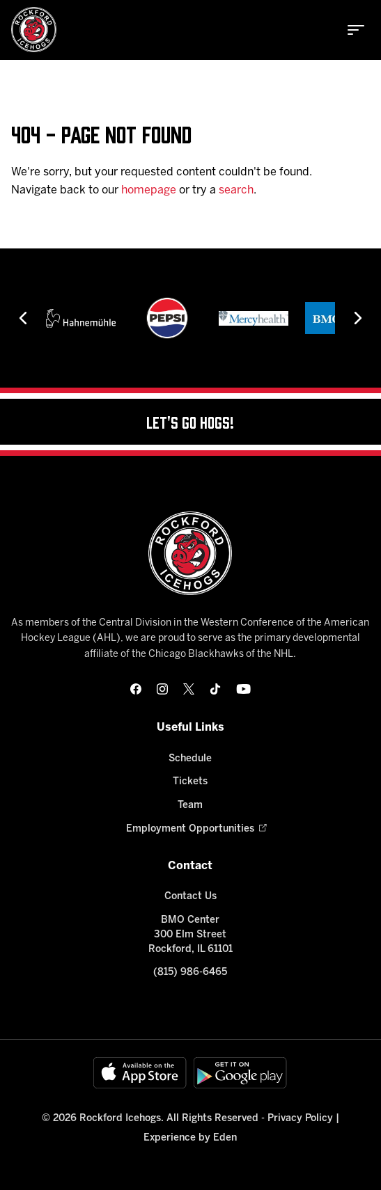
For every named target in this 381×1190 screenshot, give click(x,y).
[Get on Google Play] (240, 1072)
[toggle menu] (356, 30)
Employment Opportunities (190, 829)
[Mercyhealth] (253, 318)
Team (190, 805)
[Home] (33, 29)
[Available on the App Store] (140, 1072)
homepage (148, 190)
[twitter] (188, 689)
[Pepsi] (167, 318)
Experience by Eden (190, 1138)
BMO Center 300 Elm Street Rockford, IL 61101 (190, 935)
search (236, 190)
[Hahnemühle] (81, 318)
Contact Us (190, 896)
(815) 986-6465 (190, 972)
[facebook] (135, 689)
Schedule (190, 758)
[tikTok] (215, 689)
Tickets (190, 781)
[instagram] (162, 689)
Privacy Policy (300, 1118)
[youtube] (243, 689)
